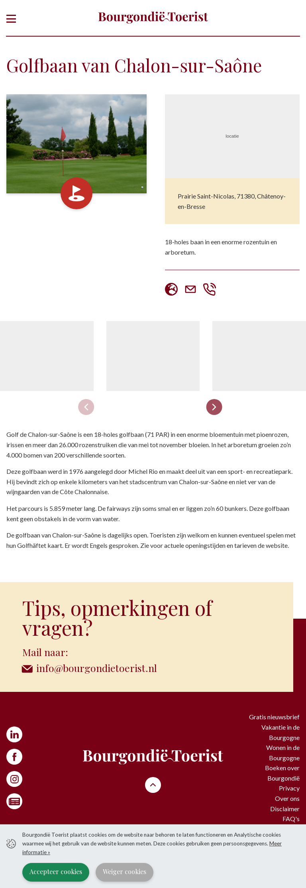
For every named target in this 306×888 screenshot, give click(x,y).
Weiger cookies (124, 871)
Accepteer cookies (55, 871)
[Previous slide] (86, 407)
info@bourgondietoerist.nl (96, 667)
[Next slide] (214, 407)
